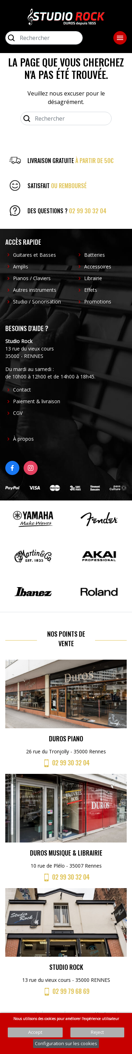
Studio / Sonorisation (37, 301)
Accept (35, 1032)
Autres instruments (34, 289)
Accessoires (97, 266)
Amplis (20, 266)
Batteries (94, 254)
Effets (90, 289)
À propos (23, 438)
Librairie (93, 278)
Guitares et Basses (34, 254)
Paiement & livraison (36, 401)
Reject (97, 1032)
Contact (22, 389)
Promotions (97, 301)
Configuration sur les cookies (66, 1043)
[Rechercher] (44, 38)
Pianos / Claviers (32, 278)
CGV (18, 413)
